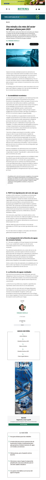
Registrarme (23, 424)
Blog (8, 22)
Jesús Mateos (23, 336)
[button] (7, 44)
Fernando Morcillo (13, 40)
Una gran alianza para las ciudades (20, 436)
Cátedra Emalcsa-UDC (23, 341)
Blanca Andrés (23, 346)
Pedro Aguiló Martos (23, 356)
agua (22, 325)
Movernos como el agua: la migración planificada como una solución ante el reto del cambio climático (21, 462)
